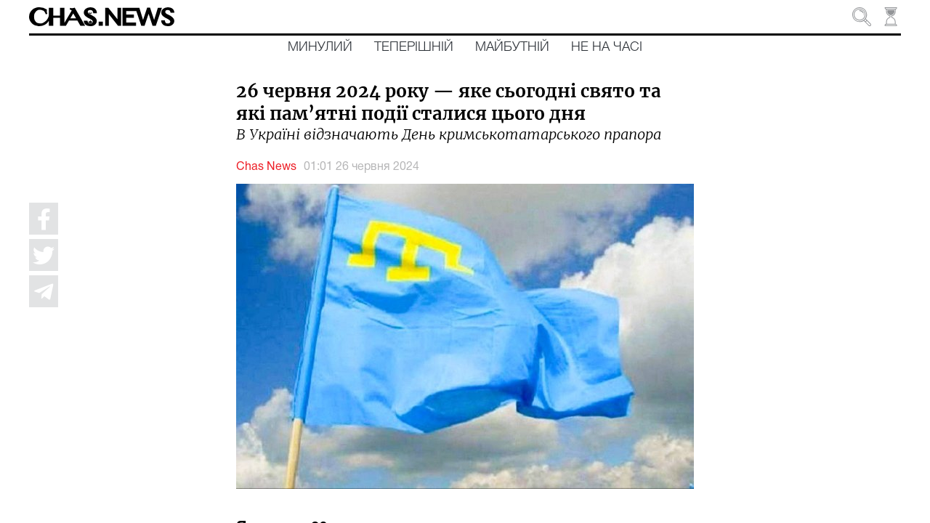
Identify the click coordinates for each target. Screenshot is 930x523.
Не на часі (606, 47)
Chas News (266, 167)
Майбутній (512, 47)
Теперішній (413, 47)
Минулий (320, 47)
